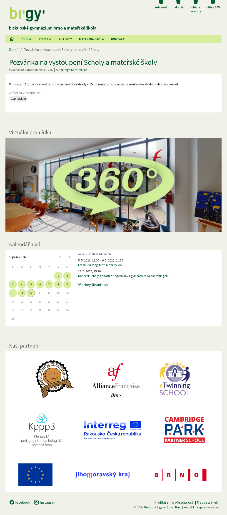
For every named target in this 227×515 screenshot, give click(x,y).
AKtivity (65, 39)
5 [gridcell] (31, 284)
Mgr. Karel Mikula (76, 70)
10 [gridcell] (12, 293)
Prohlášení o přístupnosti (174, 502)
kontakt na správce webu (201, 507)
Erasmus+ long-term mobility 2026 (101, 265)
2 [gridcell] (67, 275)
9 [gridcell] (67, 284)
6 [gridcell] (40, 284)
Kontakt (118, 39)
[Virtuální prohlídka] (113, 185)
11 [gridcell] (21, 293)
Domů (14, 49)
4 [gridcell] (21, 284)
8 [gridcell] (58, 284)
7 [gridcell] (49, 284)
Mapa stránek (207, 502)
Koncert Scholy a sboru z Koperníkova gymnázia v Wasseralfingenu (123, 276)
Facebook (19, 502)
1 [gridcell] (58, 275)
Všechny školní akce (93, 284)
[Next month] (69, 256)
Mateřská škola (91, 39)
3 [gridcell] (12, 284)
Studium (45, 39)
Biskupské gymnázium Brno (163, 507)
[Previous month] (60, 256)
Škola (26, 39)
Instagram (45, 502)
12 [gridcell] (31, 293)
